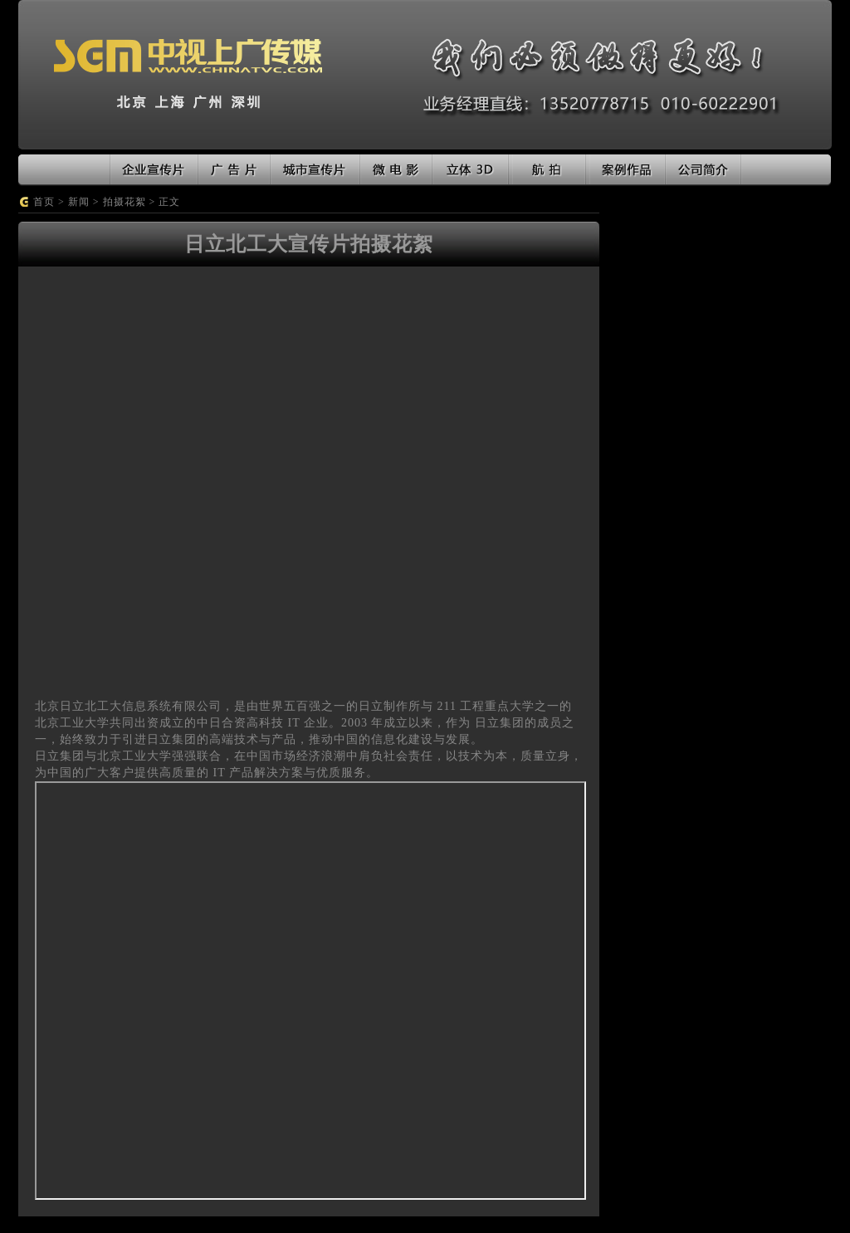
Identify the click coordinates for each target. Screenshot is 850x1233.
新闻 (79, 202)
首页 (44, 202)
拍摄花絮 (124, 202)
